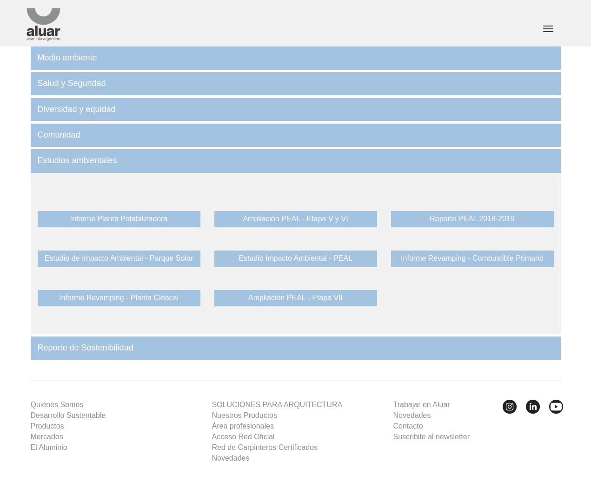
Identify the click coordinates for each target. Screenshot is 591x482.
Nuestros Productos (245, 415)
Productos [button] (47, 426)
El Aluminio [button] (49, 447)
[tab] (296, 58)
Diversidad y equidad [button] (77, 109)
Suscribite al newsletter (431, 437)
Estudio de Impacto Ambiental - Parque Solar (119, 258)
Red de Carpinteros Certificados (265, 447)
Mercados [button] (47, 437)
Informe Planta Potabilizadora (119, 219)
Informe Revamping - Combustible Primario (472, 258)
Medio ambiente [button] (67, 57)
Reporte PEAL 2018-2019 (472, 219)
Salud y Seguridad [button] (72, 83)
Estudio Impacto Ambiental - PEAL (295, 258)
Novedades (231, 458)
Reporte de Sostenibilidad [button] (85, 347)
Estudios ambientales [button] (77, 160)
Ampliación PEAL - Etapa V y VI (295, 219)
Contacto (408, 426)
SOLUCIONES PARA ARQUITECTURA (277, 405)
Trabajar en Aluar (421, 405)
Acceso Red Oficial (243, 437)
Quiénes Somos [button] (57, 405)
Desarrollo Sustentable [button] (68, 415)
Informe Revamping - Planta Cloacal (119, 298)
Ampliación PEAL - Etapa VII (295, 298)
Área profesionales (243, 426)
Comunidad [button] (59, 134)
